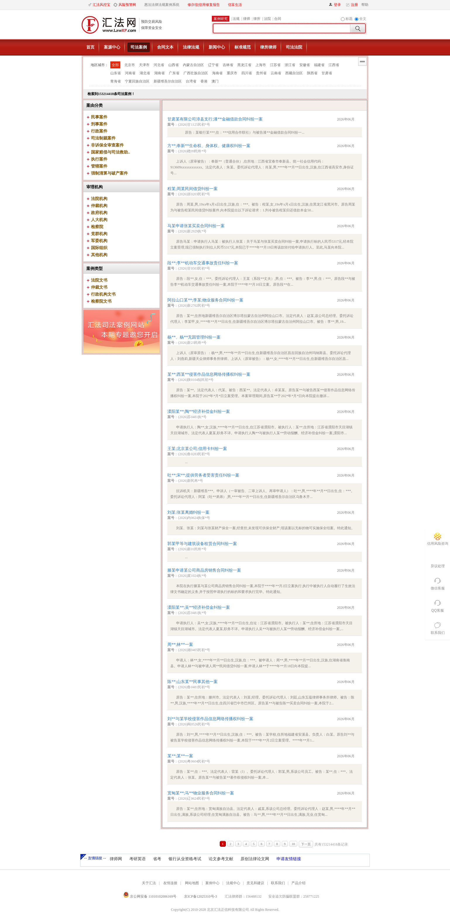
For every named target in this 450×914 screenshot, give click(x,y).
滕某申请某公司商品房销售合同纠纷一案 (204, 570)
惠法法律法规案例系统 (161, 5)
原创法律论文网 (255, 859)
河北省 (159, 65)
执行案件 (99, 159)
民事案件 (99, 117)
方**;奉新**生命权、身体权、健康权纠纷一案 (208, 146)
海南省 (217, 73)
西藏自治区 (294, 73)
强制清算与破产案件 (109, 173)
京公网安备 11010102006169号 (149, 896)
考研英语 (137, 859)
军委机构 (99, 241)
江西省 (334, 65)
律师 (246, 19)
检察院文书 (101, 301)
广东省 (174, 73)
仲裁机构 (99, 206)
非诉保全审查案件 (107, 145)
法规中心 (233, 883)
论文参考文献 (221, 859)
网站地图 (192, 883)
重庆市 (232, 73)
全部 (115, 65)
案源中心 (112, 47)
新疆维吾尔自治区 (168, 81)
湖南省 (159, 73)
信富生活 (235, 5)
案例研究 (221, 19)
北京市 (129, 65)
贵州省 (261, 73)
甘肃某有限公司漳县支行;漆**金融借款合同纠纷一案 (215, 119)
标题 (349, 19)
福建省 (319, 65)
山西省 (173, 65)
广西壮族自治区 (195, 73)
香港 (203, 81)
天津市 (144, 65)
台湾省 (191, 81)
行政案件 (99, 131)
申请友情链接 (288, 859)
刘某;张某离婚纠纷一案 (188, 512)
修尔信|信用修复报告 (204, 5)
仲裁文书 (99, 287)
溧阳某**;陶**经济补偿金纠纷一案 (198, 411)
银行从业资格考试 (185, 859)
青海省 (115, 81)
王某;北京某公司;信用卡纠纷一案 (197, 448)
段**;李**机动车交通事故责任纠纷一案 (202, 263)
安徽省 (304, 65)
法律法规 (191, 47)
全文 (362, 19)
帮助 (363, 5)
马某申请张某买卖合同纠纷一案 (196, 226)
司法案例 (138, 47)
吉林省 (228, 65)
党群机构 (99, 234)
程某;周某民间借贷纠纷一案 (192, 189)
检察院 (97, 227)
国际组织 (99, 248)
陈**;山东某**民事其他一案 (192, 682)
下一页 (306, 844)
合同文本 (165, 47)
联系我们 (278, 883)
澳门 (215, 81)
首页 (90, 47)
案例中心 (212, 883)
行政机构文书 (103, 294)
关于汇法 (149, 883)
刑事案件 (99, 124)
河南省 (130, 73)
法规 (236, 19)
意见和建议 (255, 883)
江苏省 (275, 65)
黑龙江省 (244, 65)
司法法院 (294, 47)
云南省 (276, 73)
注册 (354, 5)
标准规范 (242, 47)
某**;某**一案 (180, 756)
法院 (267, 19)
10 (293, 844)
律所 (256, 19)
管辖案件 (99, 166)
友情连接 (170, 883)
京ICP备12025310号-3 (200, 896)
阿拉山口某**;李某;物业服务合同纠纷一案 (205, 300)
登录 (337, 5)
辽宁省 (213, 65)
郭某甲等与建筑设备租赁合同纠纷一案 (202, 543)
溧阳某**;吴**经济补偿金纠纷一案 (198, 607)
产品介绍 (298, 883)
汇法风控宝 (101, 5)
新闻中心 (217, 47)
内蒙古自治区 (193, 65)
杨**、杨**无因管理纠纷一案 (194, 337)
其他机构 (99, 255)
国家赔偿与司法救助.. (110, 152)
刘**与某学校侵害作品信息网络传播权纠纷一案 (210, 719)
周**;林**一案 (180, 644)
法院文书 (99, 280)
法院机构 (99, 198)
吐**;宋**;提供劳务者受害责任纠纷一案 (203, 475)
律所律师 (268, 47)
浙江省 (290, 65)
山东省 (115, 73)
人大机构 (99, 220)
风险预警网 (127, 5)
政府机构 (99, 213)
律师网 (116, 859)
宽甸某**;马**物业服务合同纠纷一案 (200, 793)
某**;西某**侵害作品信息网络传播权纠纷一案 (208, 374)
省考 (157, 859)
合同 (277, 19)
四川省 (246, 73)
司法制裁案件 (103, 138)
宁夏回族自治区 (137, 81)
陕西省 (312, 73)
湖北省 (145, 73)
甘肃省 (327, 73)
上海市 (260, 65)
